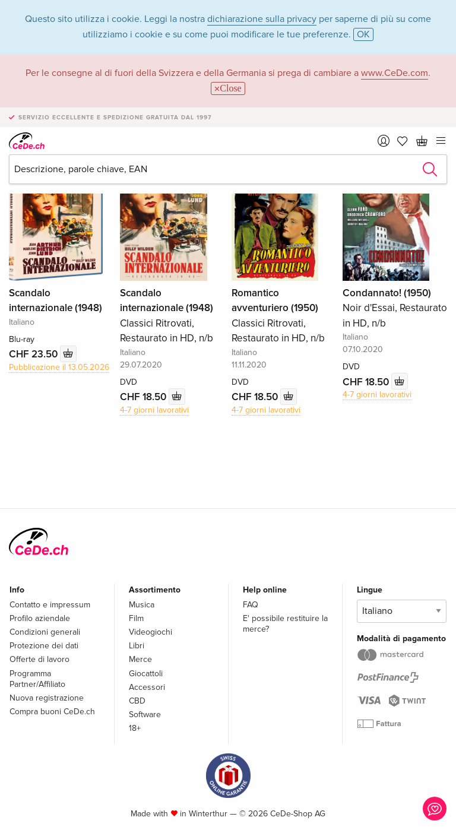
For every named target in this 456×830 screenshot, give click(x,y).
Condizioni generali (45, 632)
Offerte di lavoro (39, 659)
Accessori (147, 687)
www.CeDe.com (394, 73)
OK (363, 34)
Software (145, 714)
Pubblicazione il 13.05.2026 (59, 367)
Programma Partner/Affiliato (37, 679)
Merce (140, 659)
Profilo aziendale (40, 618)
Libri (136, 646)
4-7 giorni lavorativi (154, 410)
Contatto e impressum (50, 605)
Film (136, 618)
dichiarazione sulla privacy (261, 19)
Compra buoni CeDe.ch (52, 712)
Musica (141, 605)
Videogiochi (150, 632)
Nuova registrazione (47, 698)
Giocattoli (146, 674)
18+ (135, 728)
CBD (137, 701)
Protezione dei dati (44, 646)
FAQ (250, 605)
